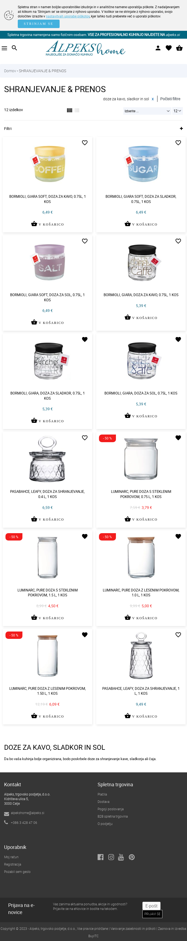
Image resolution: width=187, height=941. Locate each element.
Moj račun (11, 857)
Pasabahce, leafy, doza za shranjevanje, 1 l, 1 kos (141, 691)
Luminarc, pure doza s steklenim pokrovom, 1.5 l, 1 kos (47, 593)
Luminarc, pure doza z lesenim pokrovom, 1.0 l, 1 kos (141, 593)
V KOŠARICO (47, 227)
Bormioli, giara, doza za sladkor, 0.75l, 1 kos (47, 396)
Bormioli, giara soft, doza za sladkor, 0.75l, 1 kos (141, 199)
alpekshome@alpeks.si (27, 813)
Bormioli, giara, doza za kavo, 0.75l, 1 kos (141, 294)
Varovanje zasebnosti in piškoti (133, 928)
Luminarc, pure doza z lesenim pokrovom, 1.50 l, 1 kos (47, 691)
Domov (10, 70)
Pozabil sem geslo (17, 871)
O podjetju (105, 823)
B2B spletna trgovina (113, 816)
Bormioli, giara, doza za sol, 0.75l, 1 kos (140, 393)
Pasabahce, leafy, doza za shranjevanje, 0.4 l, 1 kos (47, 494)
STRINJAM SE (39, 24)
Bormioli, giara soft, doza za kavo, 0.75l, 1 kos (47, 199)
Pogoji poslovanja (111, 809)
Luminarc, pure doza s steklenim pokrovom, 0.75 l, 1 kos (141, 494)
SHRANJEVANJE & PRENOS (42, 70)
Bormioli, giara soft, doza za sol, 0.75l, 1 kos (47, 297)
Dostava (103, 801)
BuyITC (93, 936)
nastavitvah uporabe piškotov (68, 16)
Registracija (12, 864)
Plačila (102, 794)
